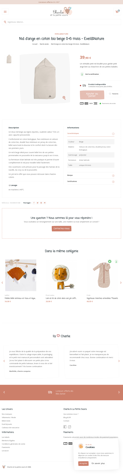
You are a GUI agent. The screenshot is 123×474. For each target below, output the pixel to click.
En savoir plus (98, 463)
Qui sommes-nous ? (70, 414)
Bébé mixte (6, 421)
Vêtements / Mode (9, 417)
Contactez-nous (62, 228)
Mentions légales (8, 440)
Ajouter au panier (92, 95)
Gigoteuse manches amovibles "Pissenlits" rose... (102, 298)
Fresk (88, 295)
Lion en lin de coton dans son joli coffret (61, 298)
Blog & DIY (67, 417)
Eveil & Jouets (7, 424)
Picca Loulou (50, 295)
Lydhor (7, 295)
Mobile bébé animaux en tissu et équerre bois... (20, 298)
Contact (66, 421)
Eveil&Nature (61, 34)
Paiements (6, 447)
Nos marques (7, 414)
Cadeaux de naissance (10, 427)
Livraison (5, 451)
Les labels (5, 437)
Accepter (83, 463)
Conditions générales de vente (13, 444)
